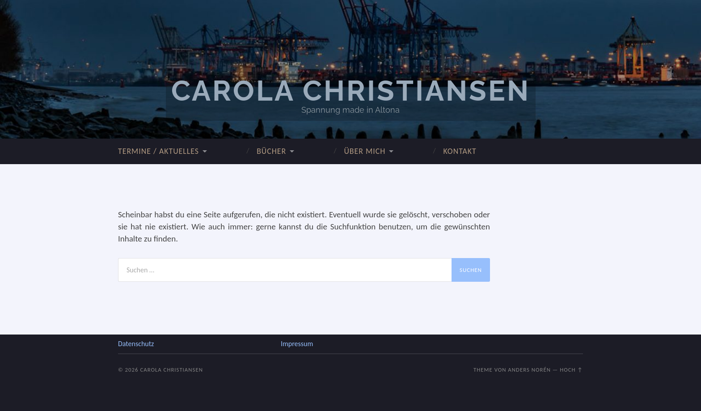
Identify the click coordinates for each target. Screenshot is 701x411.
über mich (364, 151)
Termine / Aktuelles (158, 151)
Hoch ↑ (571, 369)
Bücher (271, 151)
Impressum (297, 343)
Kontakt (459, 151)
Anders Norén (529, 369)
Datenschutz (136, 343)
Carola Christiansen (350, 90)
